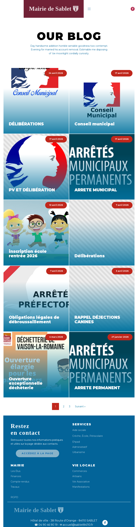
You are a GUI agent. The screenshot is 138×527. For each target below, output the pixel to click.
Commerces (79, 471)
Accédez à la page (37, 453)
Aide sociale (79, 430)
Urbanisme (78, 452)
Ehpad (76, 442)
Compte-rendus (20, 481)
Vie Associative (81, 481)
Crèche (76, 435)
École (85, 435)
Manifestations (81, 487)
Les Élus (15, 471)
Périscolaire (96, 435)
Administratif (79, 447)
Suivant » (80, 406)
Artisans (77, 476)
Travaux (15, 487)
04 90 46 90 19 (46, 524)
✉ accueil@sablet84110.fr (76, 524)
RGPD (14, 497)
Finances (16, 476)
